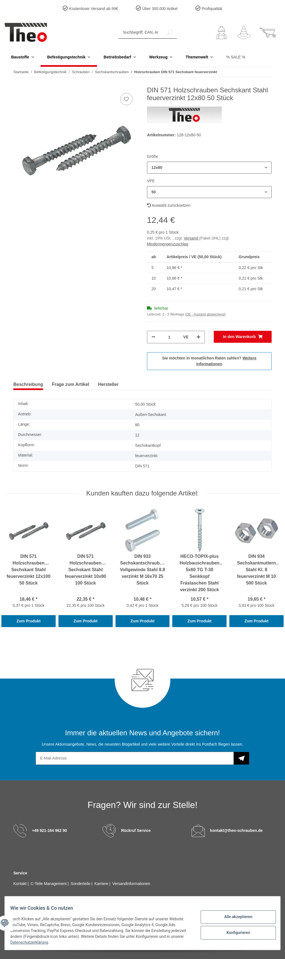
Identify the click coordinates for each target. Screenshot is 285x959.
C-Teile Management (49, 883)
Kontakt (20, 883)
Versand (191, 238)
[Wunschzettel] (244, 32)
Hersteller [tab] (108, 384)
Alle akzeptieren (235, 917)
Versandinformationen (131, 883)
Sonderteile (81, 883)
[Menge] (169, 337)
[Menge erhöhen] (198, 337)
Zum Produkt (28, 621)
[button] (221, 32)
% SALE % (235, 57)
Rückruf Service (136, 830)
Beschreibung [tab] (28, 384)
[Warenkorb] (268, 33)
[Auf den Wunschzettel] (126, 99)
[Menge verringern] (153, 337)
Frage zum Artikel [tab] (70, 384)
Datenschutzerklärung (51, 942)
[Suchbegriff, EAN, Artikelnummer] (141, 32)
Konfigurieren (235, 932)
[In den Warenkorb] (243, 337)
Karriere (101, 883)
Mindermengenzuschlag (167, 244)
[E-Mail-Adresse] (135, 758)
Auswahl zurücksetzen (168, 205)
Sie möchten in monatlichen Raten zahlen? (209, 361)
